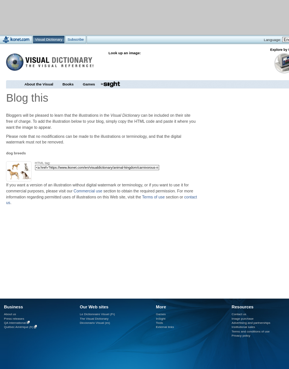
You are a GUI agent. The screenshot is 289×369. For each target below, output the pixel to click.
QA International (15, 323)
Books (68, 84)
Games (89, 84)
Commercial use (88, 191)
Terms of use (153, 197)
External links (165, 327)
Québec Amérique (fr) (18, 327)
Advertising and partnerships (251, 323)
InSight (160, 318)
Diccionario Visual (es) (95, 323)
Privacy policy (241, 335)
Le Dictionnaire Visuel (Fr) (97, 314)
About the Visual (38, 84)
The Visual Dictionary (94, 318)
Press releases (14, 318)
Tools (159, 323)
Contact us (239, 314)
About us (10, 314)
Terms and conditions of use (251, 331)
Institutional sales (243, 327)
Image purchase (243, 318)
